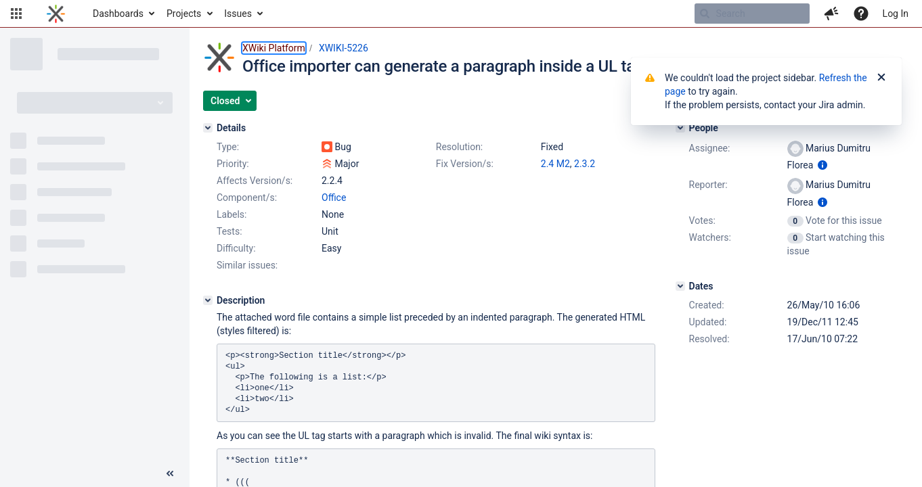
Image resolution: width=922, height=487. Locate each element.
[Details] (208, 128)
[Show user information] (822, 165)
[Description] (208, 300)
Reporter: (708, 184)
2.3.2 (584, 163)
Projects (184, 13)
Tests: (229, 231)
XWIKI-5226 (343, 48)
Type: (228, 146)
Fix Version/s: (464, 163)
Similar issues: (247, 265)
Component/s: (247, 197)
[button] (16, 13)
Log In (895, 13)
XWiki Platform (273, 48)
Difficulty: (236, 248)
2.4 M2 (555, 163)
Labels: (231, 214)
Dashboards (118, 13)
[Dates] (680, 286)
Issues (238, 13)
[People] (680, 128)
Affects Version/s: (254, 180)
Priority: (233, 163)
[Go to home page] (55, 13)
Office (334, 197)
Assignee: (709, 148)
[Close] (881, 78)
